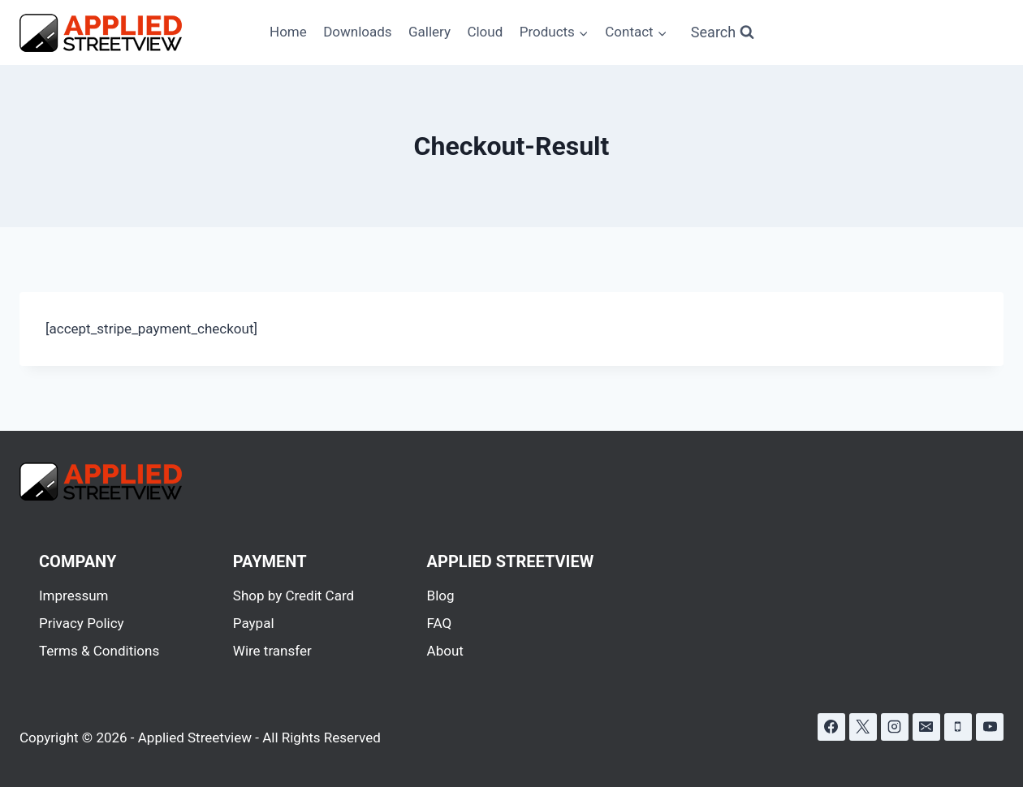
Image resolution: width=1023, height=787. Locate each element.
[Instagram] (895, 727)
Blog (441, 595)
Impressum (74, 595)
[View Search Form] (723, 33)
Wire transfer (272, 651)
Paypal (253, 623)
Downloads (357, 32)
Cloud (485, 32)
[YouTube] (990, 727)
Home (288, 32)
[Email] (926, 727)
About (445, 651)
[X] (863, 727)
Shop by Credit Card (293, 595)
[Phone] (958, 727)
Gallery (429, 32)
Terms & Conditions (99, 651)
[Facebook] (831, 727)
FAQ (439, 623)
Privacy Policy (81, 623)
